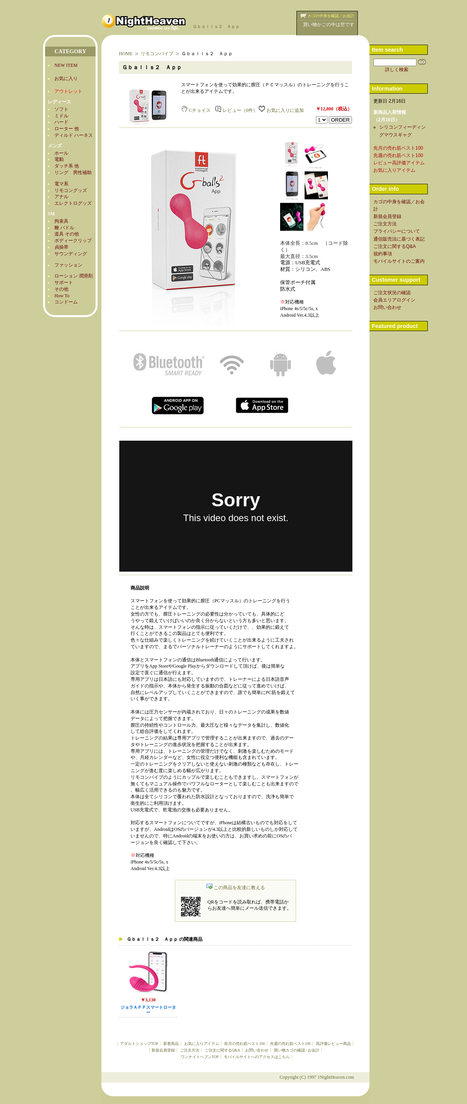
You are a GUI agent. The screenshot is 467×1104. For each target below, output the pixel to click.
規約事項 (382, 253)
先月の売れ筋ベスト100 (398, 148)
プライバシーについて (396, 231)
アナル (61, 196)
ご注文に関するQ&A (222, 1050)
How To (62, 295)
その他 (61, 289)
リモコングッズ (70, 190)
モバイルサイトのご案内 (399, 261)
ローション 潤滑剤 (73, 276)
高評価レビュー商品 (333, 1043)
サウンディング (70, 253)
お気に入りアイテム (201, 1043)
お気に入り (66, 78)
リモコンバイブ (157, 53)
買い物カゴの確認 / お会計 (296, 1050)
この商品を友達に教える (235, 887)
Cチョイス (196, 110)
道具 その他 (66, 234)
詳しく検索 (396, 69)
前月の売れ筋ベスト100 (244, 1043)
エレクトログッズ (73, 203)
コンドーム (66, 302)
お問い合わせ (256, 1050)
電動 (59, 159)
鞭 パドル (64, 227)
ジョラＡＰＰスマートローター (148, 1010)
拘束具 (61, 221)
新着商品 (171, 1043)
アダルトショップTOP (139, 1043)
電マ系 (61, 184)
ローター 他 (66, 128)
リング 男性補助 (73, 172)
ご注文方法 (189, 1050)
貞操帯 (61, 247)
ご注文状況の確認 (392, 292)
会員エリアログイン (394, 300)
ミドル (61, 116)
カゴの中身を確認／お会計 (331, 16)
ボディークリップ (73, 240)
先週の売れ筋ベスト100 (290, 1043)
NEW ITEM (65, 65)
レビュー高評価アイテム (399, 163)
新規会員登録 (163, 1050)
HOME (125, 53)
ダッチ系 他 (66, 166)
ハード (61, 122)
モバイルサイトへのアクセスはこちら (257, 1057)
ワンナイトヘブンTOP (200, 1057)
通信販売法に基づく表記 (399, 239)
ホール (61, 153)
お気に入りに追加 (281, 110)
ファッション (68, 265)
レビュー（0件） (236, 110)
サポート (63, 282)
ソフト (61, 109)
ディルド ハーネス (73, 135)
